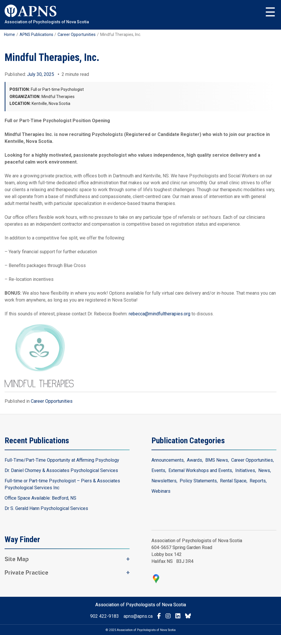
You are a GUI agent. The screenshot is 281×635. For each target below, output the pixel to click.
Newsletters (163, 481)
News (264, 470)
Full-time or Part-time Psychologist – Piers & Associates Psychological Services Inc (62, 484)
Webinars (160, 491)
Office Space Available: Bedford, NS (40, 498)
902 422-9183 (104, 616)
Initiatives (245, 470)
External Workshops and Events (200, 470)
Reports (258, 481)
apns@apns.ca (138, 616)
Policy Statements (198, 481)
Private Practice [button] (26, 572)
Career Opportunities (52, 401)
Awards (194, 460)
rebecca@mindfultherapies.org (159, 313)
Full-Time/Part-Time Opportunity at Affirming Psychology (62, 460)
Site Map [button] (17, 559)
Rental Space (233, 481)
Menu (270, 12)
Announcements (167, 460)
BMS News (216, 460)
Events (158, 470)
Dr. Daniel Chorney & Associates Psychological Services (61, 470)
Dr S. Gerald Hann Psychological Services (46, 508)
